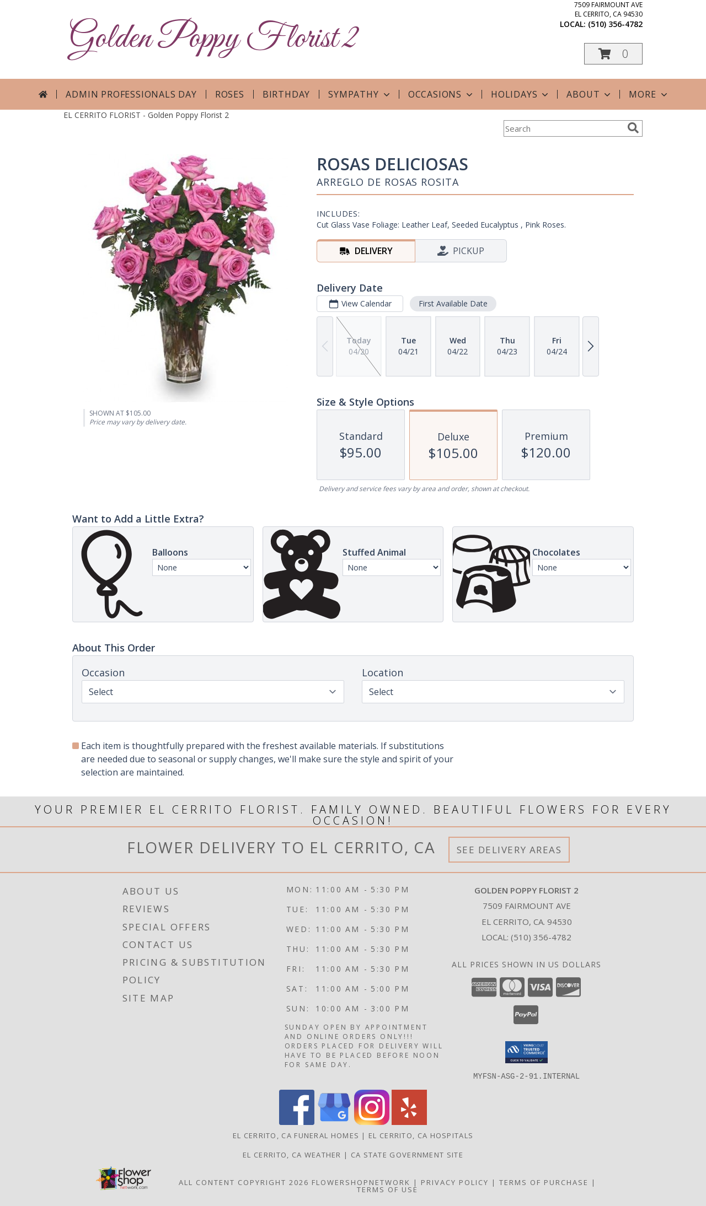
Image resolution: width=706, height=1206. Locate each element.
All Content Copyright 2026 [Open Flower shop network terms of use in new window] (244, 1182)
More (649, 94)
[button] (613, 53)
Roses (229, 94)
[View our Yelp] (409, 1121)
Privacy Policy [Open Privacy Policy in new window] (455, 1182)
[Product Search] (563, 128)
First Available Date (453, 303)
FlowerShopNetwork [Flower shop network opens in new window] (361, 1182)
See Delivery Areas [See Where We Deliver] (509, 849)
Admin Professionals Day (131, 94)
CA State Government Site (407, 1154)
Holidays (520, 94)
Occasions (441, 94)
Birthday (286, 94)
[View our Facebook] (296, 1121)
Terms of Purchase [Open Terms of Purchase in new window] (544, 1182)
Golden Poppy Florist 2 (213, 39)
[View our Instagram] (371, 1121)
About (589, 94)
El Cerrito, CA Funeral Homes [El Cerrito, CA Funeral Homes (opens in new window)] (296, 1135)
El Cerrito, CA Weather (292, 1154)
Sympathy (360, 94)
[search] (633, 128)
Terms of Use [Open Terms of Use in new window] (387, 1189)
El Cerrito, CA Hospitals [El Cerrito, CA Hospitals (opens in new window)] (420, 1135)
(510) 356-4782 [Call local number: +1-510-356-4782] (615, 24)
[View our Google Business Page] (334, 1121)
